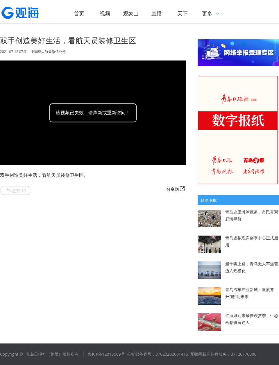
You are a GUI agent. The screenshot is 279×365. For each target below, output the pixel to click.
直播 (156, 13)
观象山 (131, 13)
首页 (79, 13)
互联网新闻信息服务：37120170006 (223, 354)
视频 (105, 13)
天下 (182, 13)
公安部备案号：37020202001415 (157, 354)
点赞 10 (16, 191)
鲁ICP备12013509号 (106, 354)
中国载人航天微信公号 (48, 52)
